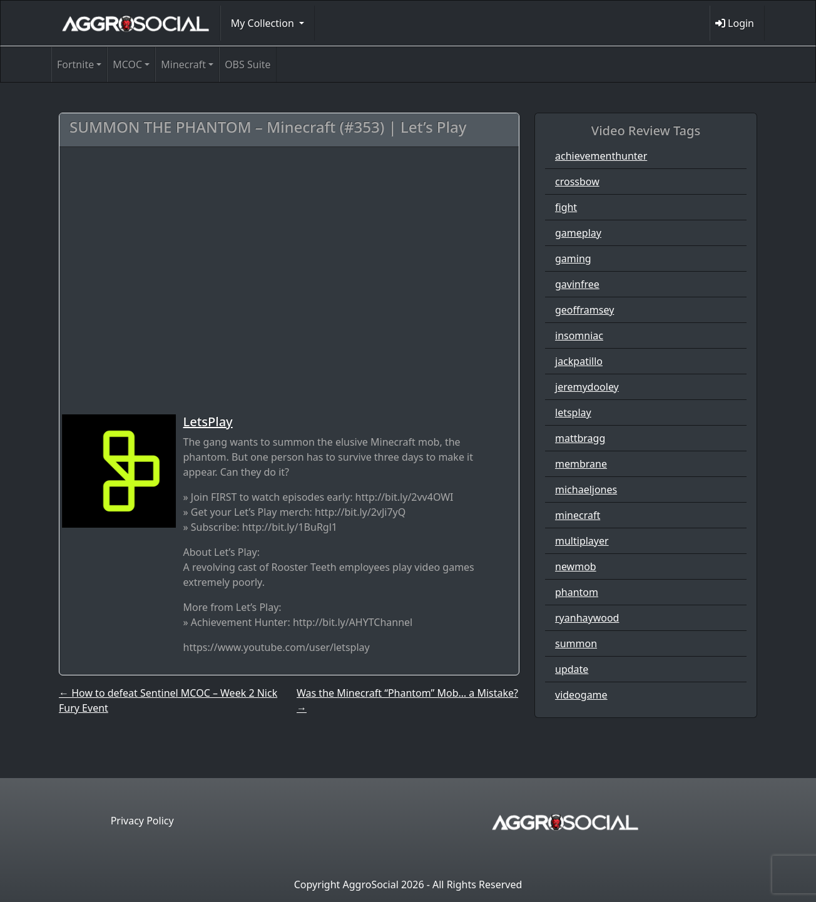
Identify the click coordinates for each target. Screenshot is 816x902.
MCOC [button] (127, 64)
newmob (575, 566)
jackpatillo (579, 361)
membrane (581, 464)
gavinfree (577, 284)
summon (576, 643)
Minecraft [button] (183, 64)
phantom (576, 592)
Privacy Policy (142, 821)
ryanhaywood (587, 618)
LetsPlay (208, 421)
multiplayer (582, 541)
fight (566, 207)
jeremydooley (587, 387)
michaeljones (586, 489)
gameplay (578, 233)
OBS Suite (247, 64)
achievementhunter (601, 156)
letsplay (573, 412)
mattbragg (580, 438)
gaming (573, 258)
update (571, 669)
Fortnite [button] (75, 64)
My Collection (264, 23)
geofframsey (584, 310)
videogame (581, 695)
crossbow (577, 181)
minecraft (577, 515)
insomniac (579, 335)
